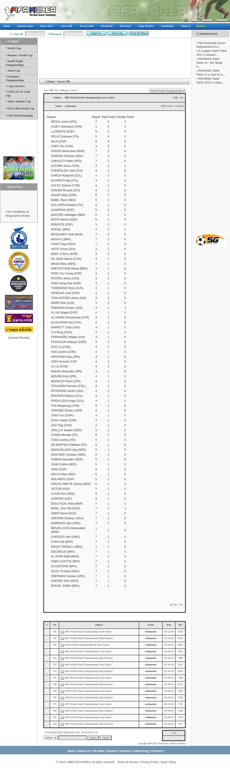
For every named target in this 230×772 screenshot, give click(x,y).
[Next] (84, 732)
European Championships (14, 78)
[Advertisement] (210, 158)
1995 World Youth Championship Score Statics (88, 717)
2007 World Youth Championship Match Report (89, 638)
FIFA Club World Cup (20, 108)
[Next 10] (93, 732)
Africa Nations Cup (19, 101)
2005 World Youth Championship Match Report (89, 658)
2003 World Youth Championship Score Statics (88, 664)
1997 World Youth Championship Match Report (89, 710)
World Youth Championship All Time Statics (87, 644)
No (54, 624)
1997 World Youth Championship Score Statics (88, 704)
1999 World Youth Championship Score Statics (88, 691)
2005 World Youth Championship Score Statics (88, 651)
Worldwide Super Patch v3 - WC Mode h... (209, 62)
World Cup (14, 48)
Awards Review (18, 337)
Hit (180, 624)
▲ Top (173, 604)
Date (168, 624)
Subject (99, 624)
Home (50, 81)
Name (151, 624)
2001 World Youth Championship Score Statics (88, 677)
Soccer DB (63, 81)
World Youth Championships (14, 63)
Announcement (208, 33)
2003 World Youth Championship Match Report (89, 671)
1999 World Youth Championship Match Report (89, 697)
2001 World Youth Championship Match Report (89, 684)
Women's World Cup (20, 55)
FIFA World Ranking (20, 115)
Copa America (16, 86)
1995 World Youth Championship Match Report (89, 724)
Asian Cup (13, 70)
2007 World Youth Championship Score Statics (89, 631)
